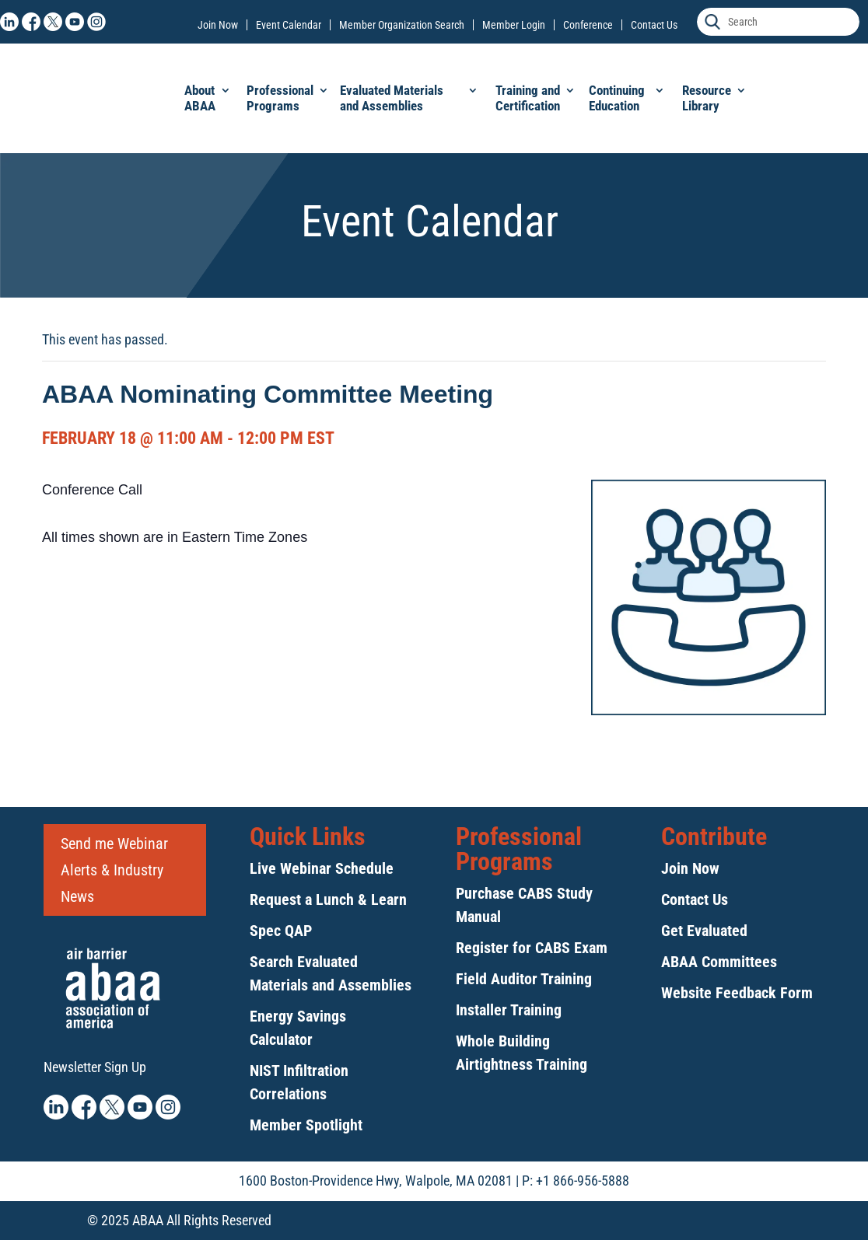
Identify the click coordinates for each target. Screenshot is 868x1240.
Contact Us (654, 24)
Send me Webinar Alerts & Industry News (114, 870)
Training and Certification (527, 98)
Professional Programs (280, 98)
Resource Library (706, 98)
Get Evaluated (704, 930)
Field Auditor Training (524, 978)
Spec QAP (281, 930)
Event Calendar (288, 24)
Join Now (218, 24)
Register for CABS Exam (531, 947)
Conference (588, 24)
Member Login (513, 24)
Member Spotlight (306, 1125)
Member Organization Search (401, 24)
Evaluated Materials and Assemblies (391, 98)
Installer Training (509, 1010)
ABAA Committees (719, 961)
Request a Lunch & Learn (328, 899)
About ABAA (199, 98)
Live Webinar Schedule (322, 868)
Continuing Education (617, 98)
